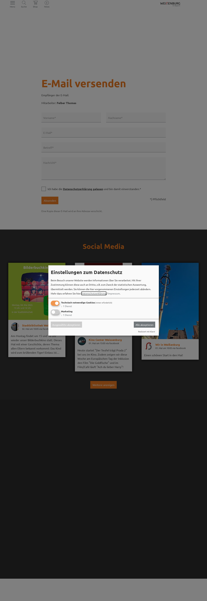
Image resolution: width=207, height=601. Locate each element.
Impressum (114, 293)
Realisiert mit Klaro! (146, 331)
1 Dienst (66, 306)
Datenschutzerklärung (94, 293)
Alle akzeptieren (144, 324)
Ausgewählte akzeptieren (66, 324)
